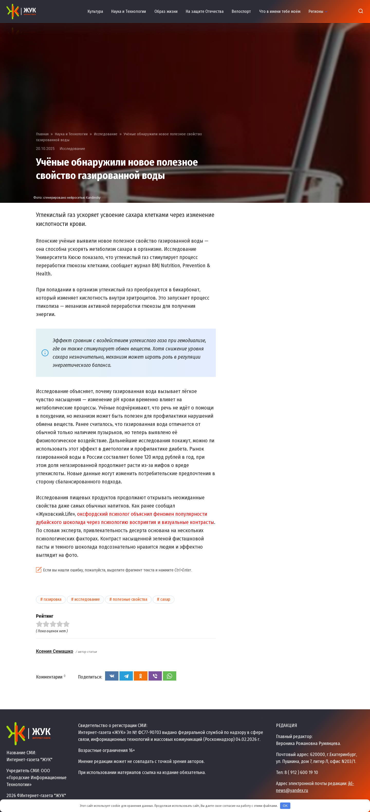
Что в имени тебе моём (279, 11)
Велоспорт (241, 11)
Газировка (52, 599)
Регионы (316, 11)
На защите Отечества (205, 11)
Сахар (165, 599)
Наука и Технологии (128, 11)
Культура (95, 11)
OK (285, 806)
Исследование (72, 149)
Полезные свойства (130, 599)
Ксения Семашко (54, 651)
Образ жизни (166, 11)
